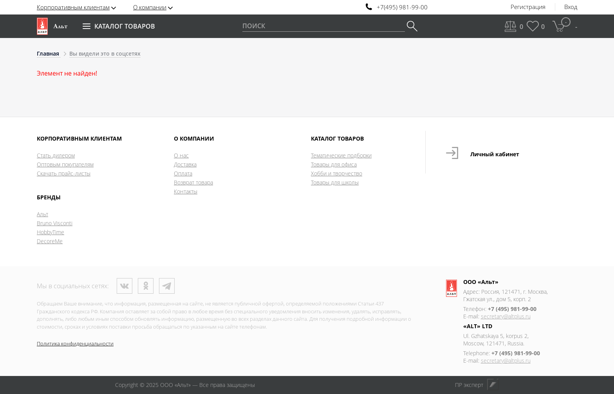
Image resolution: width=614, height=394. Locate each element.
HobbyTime (50, 232)
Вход (570, 7)
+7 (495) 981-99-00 (512, 309)
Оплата (183, 173)
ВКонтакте (124, 286)
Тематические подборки (341, 155)
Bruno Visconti (54, 223)
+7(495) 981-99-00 (402, 7)
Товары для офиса (334, 164)
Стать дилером (56, 155)
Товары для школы (335, 182)
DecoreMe (50, 241)
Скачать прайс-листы (63, 173)
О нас (181, 155)
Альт (42, 214)
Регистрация (528, 7)
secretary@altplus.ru (506, 316)
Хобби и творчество (336, 173)
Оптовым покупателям (65, 164)
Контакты (185, 191)
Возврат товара (193, 182)
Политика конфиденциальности (75, 343)
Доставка (185, 164)
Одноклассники (146, 286)
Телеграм (167, 286)
